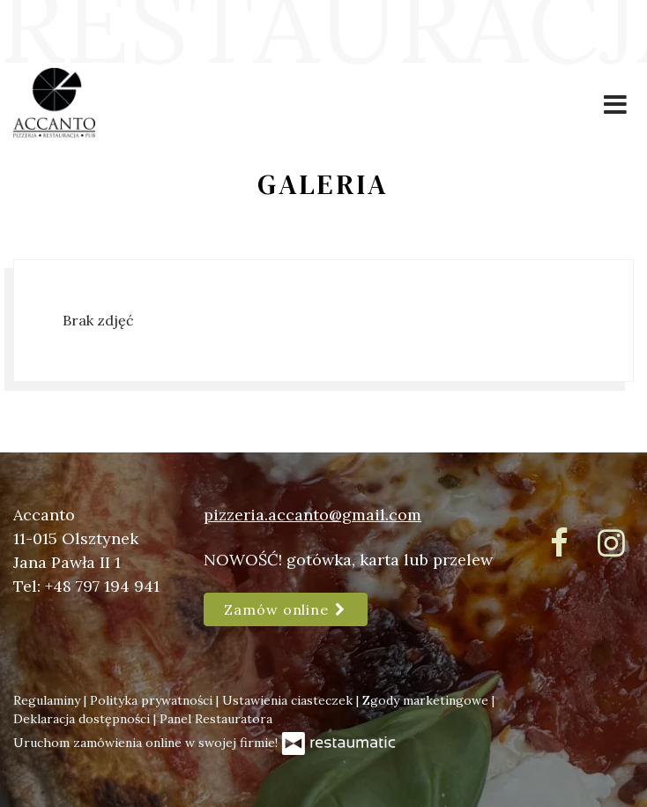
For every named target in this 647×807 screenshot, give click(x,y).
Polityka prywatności (153, 700)
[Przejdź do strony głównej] (54, 103)
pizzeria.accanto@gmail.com (312, 514)
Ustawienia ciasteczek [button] (289, 700)
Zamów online (285, 609)
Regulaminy (48, 700)
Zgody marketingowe (427, 700)
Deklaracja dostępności (83, 719)
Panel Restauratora (216, 719)
